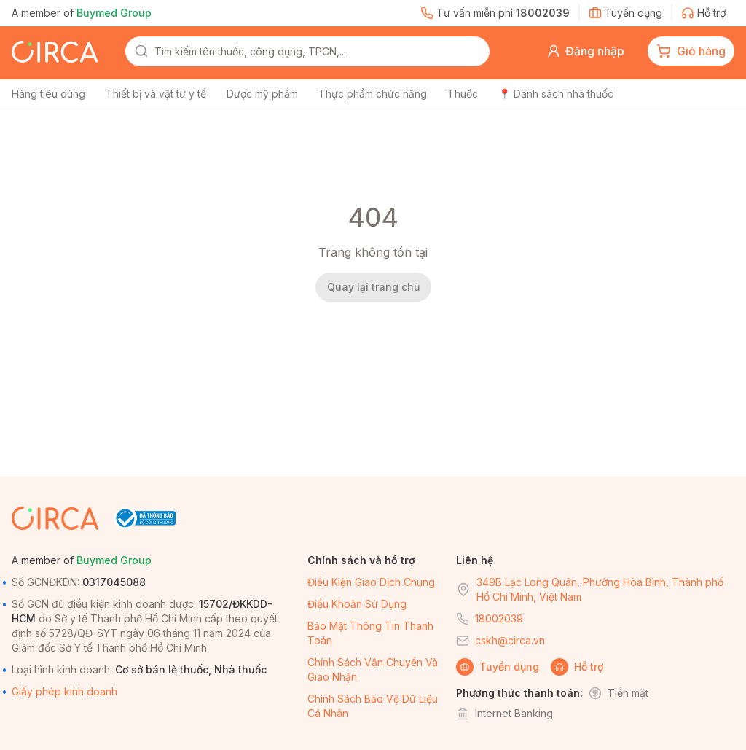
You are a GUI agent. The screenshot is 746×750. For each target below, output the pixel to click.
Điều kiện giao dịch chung (371, 582)
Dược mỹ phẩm (262, 93)
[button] (585, 51)
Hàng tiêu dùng (48, 93)
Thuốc (462, 93)
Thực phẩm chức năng (372, 93)
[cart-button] (691, 51)
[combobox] (317, 51)
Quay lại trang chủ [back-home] (373, 287)
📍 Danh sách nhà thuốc (555, 93)
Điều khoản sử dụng (357, 604)
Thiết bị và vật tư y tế (156, 93)
